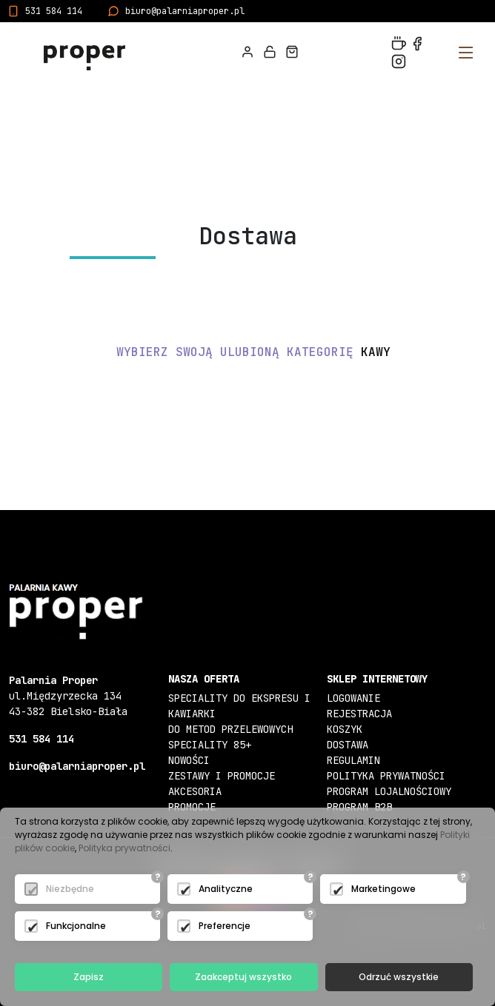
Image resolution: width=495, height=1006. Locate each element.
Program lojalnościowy (389, 791)
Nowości (189, 760)
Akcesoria (195, 791)
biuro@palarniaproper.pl (185, 11)
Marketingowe (383, 888)
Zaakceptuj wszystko (243, 976)
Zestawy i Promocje (221, 775)
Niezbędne (70, 888)
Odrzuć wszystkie (399, 976)
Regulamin (353, 760)
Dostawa (347, 744)
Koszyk (344, 729)
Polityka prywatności (386, 775)
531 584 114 (53, 11)
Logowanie (353, 698)
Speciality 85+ (209, 744)
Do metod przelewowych (230, 729)
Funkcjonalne (76, 925)
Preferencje (224, 925)
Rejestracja (359, 713)
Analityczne (226, 888)
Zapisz (88, 976)
